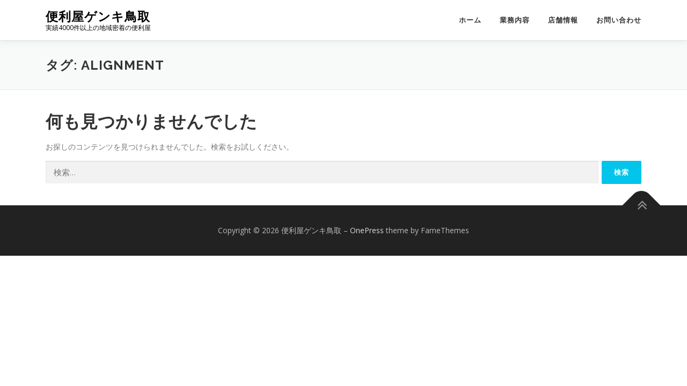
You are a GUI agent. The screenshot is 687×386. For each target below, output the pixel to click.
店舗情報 (563, 20)
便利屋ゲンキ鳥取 (98, 16)
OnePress (367, 230)
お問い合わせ (618, 20)
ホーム (470, 20)
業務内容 (515, 20)
